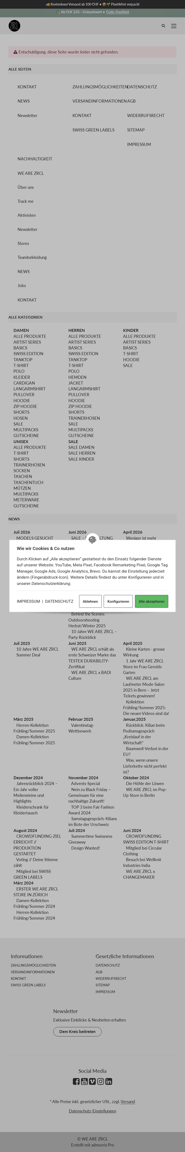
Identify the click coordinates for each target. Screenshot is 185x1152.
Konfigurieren (117, 601)
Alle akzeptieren (151, 601)
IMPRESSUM (29, 600)
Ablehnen (89, 601)
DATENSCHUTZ (60, 600)
